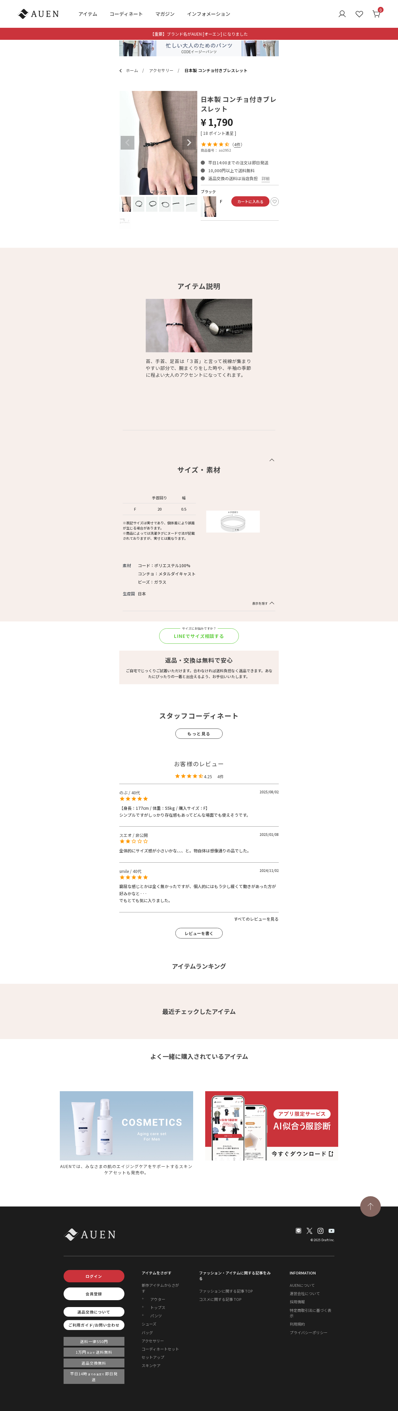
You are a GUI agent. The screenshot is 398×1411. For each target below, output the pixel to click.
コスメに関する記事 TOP (220, 1301)
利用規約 (297, 1325)
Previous (127, 143)
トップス (157, 1309)
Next (189, 143)
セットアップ (153, 1359)
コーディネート (126, 13)
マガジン (165, 13)
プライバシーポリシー (309, 1334)
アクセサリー (151, 71)
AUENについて (302, 1287)
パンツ (156, 1317)
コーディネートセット (160, 1350)
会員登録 (94, 1295)
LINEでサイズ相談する (199, 635)
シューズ (149, 1325)
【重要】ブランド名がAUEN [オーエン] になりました (199, 34)
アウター (157, 1301)
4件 (237, 144)
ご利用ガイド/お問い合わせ (94, 1326)
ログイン (94, 1278)
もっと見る (199, 734)
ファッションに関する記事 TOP (226, 1292)
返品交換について (93, 1313)
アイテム (87, 13)
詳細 (266, 178)
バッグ (147, 1334)
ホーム (128, 71)
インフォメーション (208, 13)
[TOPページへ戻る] (370, 1208)
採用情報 (297, 1303)
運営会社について (305, 1295)
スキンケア (151, 1367)
